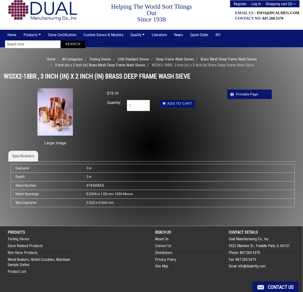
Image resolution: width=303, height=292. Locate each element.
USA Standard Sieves (133, 59)
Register (240, 3)
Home (11, 34)
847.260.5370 (273, 18)
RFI (218, 34)
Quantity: (113, 102)
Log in (256, 3)
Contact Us (163, 246)
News (178, 34)
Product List (17, 271)
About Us (162, 239)
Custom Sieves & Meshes (103, 34)
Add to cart (177, 103)
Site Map (161, 266)
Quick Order (199, 34)
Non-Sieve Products (23, 252)
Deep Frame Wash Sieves (175, 59)
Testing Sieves (100, 59)
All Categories (72, 59)
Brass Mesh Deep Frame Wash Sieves (229, 59)
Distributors (163, 252)
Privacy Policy (165, 259)
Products (32, 34)
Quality (137, 34)
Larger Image (55, 143)
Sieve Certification (62, 34)
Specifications (23, 156)
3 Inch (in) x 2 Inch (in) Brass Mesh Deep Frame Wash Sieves (100, 65)
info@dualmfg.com (278, 13)
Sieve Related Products (25, 246)
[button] (275, 287)
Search (72, 44)
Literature (159, 34)
